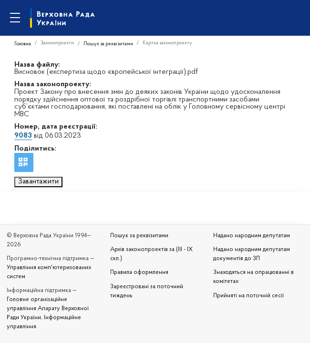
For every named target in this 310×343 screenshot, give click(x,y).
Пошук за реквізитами (108, 44)
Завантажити (38, 181)
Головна (22, 44)
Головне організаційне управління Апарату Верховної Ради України (48, 309)
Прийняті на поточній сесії (248, 296)
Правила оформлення (139, 272)
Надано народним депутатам (251, 236)
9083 (23, 136)
